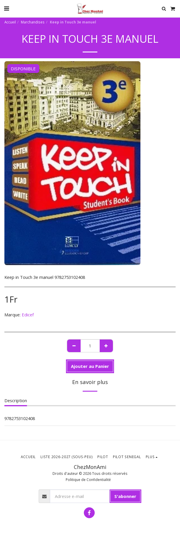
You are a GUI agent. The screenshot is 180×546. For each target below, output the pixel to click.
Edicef (28, 315)
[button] (6, 8)
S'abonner (125, 496)
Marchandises (33, 22)
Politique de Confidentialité (88, 479)
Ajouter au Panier (90, 366)
